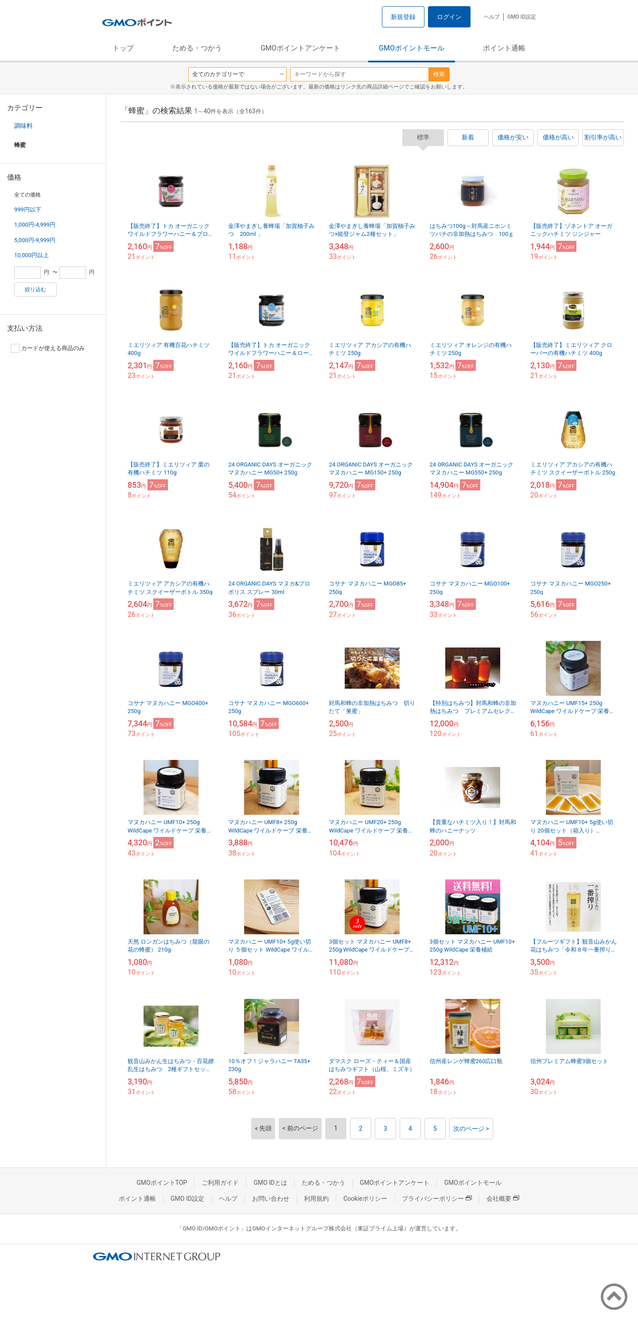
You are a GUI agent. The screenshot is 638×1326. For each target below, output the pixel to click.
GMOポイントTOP (161, 1182)
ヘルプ (492, 17)
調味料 (23, 125)
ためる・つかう (197, 48)
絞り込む (35, 289)
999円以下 (27, 209)
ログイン (449, 16)
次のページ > (471, 1128)
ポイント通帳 (504, 48)
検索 (439, 74)
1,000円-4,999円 (34, 224)
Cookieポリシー (365, 1198)
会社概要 (502, 1198)
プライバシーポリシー (437, 1198)
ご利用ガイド (220, 1182)
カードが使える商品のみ (48, 348)
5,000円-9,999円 (34, 240)
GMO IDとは (270, 1182)
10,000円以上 (31, 255)
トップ (123, 48)
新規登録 (403, 16)
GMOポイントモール (411, 48)
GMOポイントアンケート (300, 48)
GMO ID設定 (521, 17)
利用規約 (316, 1198)
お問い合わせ (270, 1198)
